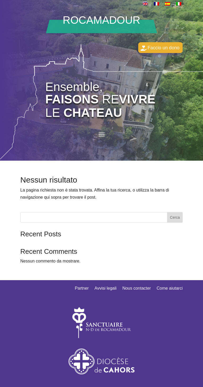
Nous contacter (136, 290)
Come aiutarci (169, 290)
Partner (82, 290)
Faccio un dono (161, 48)
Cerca (175, 219)
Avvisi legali (106, 290)
